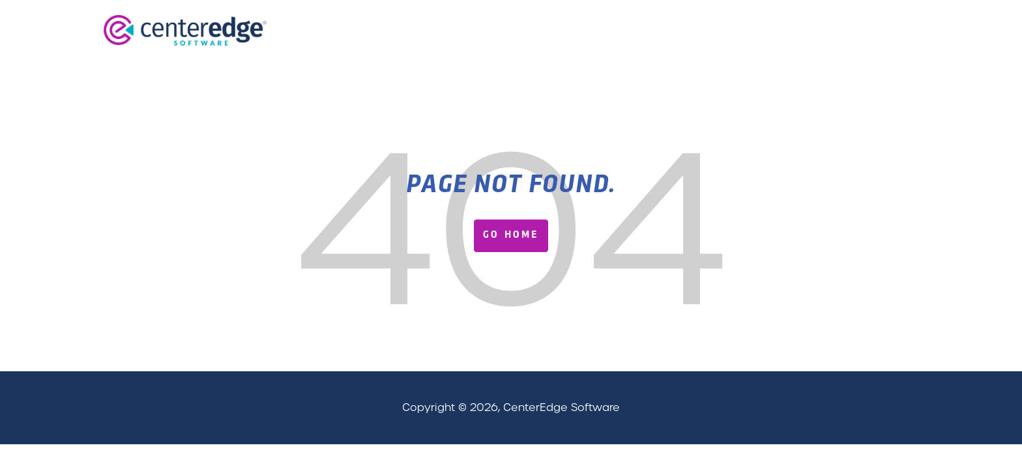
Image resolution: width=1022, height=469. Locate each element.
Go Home (510, 235)
